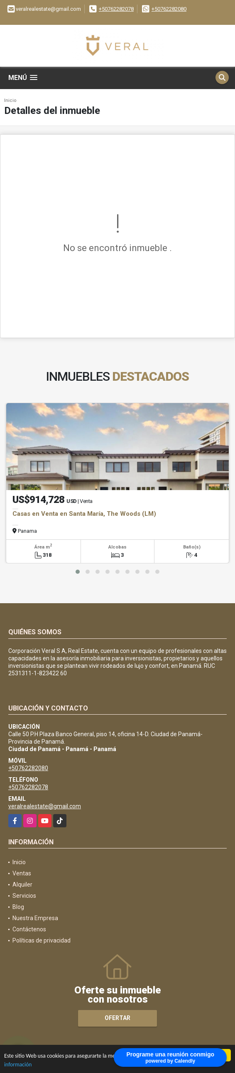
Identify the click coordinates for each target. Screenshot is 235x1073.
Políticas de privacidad (41, 940)
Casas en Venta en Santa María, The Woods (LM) (84, 513)
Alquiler (22, 884)
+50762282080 (169, 9)
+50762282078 (116, 9)
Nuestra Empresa (35, 918)
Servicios (24, 895)
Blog (18, 907)
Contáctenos (29, 929)
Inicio (10, 100)
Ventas (21, 873)
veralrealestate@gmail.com (44, 806)
